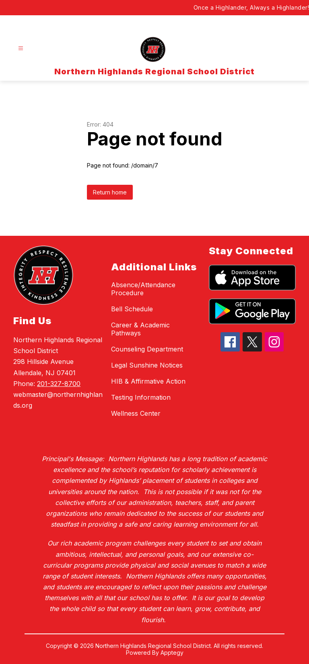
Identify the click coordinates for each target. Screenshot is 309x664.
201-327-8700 (58, 384)
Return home (110, 192)
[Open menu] (20, 48)
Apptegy (172, 652)
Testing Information (141, 397)
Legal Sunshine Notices (147, 365)
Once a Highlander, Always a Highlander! (251, 7)
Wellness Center (136, 413)
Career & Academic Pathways (140, 329)
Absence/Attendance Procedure (143, 289)
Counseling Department (147, 349)
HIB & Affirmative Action (148, 381)
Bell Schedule (132, 309)
